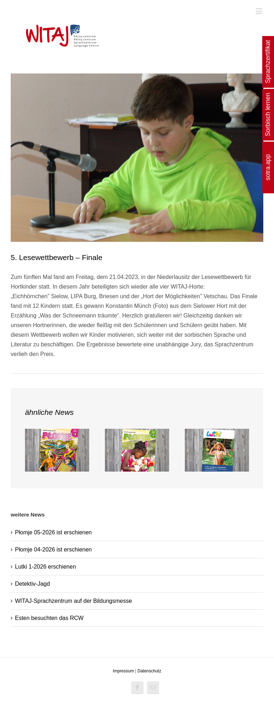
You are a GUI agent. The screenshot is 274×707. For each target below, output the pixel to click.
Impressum (123, 670)
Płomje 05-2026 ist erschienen (53, 532)
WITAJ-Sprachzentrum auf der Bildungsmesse (73, 601)
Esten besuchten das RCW (49, 618)
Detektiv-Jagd (32, 584)
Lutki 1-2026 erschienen (45, 567)
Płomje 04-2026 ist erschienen (53, 549)
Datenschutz (149, 670)
